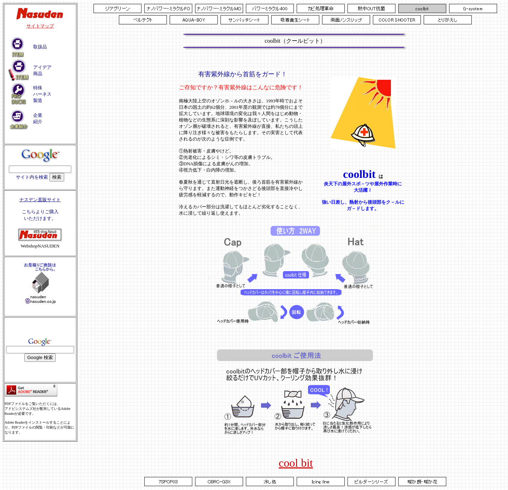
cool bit (296, 462)
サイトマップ (40, 26)
